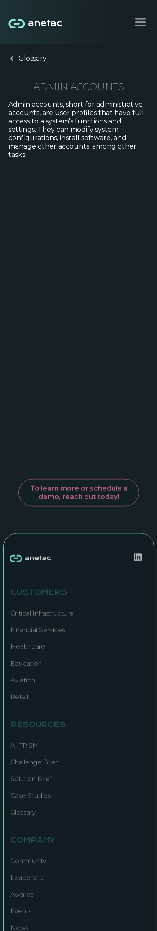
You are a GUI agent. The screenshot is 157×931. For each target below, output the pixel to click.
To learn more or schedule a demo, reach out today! (78, 489)
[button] (140, 22)
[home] (33, 21)
